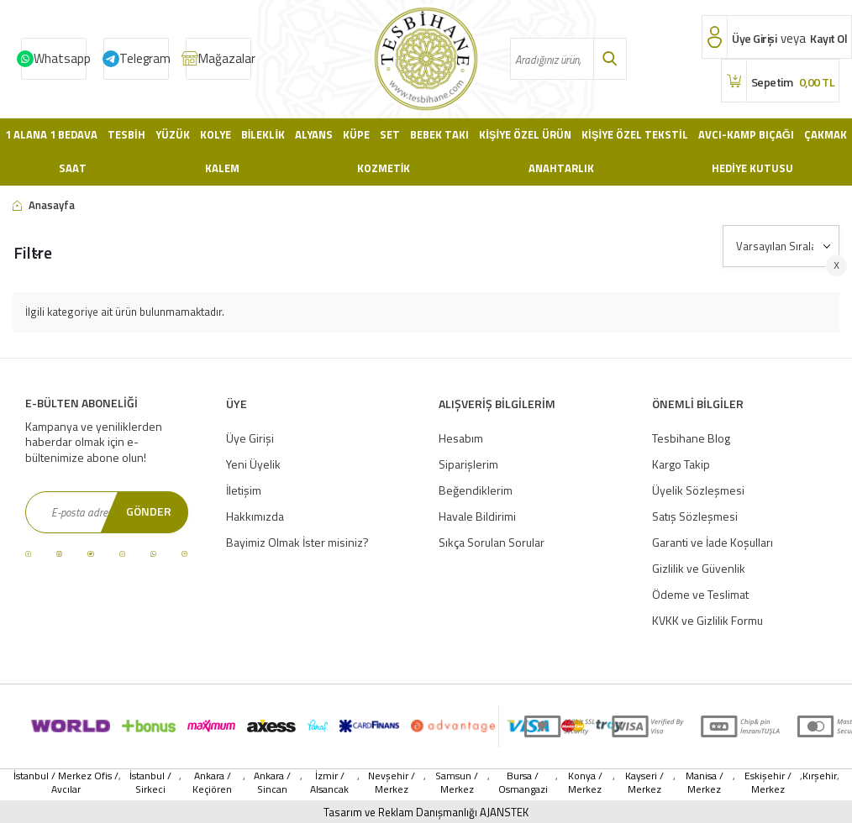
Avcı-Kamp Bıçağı (746, 134)
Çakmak (825, 134)
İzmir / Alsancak (329, 782)
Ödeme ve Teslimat (700, 594)
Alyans (314, 134)
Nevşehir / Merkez (391, 782)
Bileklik (263, 134)
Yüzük (172, 134)
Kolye (215, 134)
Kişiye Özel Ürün (525, 134)
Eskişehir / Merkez (768, 782)
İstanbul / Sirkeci (150, 782)
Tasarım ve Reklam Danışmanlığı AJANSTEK (426, 812)
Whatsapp (60, 58)
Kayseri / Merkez (644, 782)
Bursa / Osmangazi (523, 782)
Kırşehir (819, 776)
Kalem (222, 168)
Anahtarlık (561, 168)
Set (390, 134)
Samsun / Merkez (456, 782)
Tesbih (126, 134)
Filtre (32, 252)
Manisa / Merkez (704, 782)
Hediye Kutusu (752, 168)
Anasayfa (44, 205)
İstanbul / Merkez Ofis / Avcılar (65, 782)
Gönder (148, 511)
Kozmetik (384, 168)
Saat (73, 168)
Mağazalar (224, 58)
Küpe (356, 134)
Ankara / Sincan (272, 782)
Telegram (144, 58)
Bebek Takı (439, 134)
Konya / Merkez (585, 782)
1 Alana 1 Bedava (51, 134)
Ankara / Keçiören (212, 782)
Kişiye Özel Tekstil (634, 134)
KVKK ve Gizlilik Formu (707, 620)
